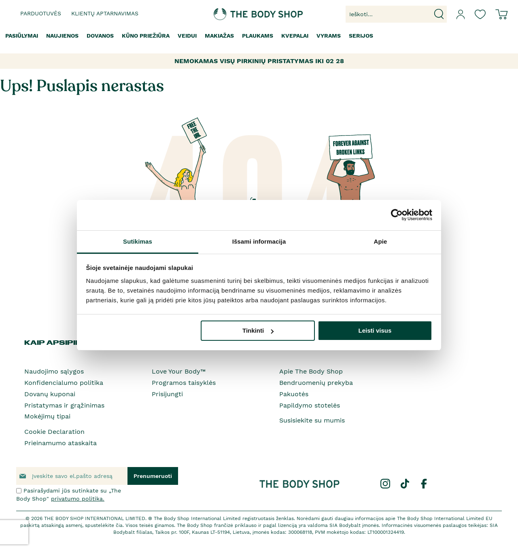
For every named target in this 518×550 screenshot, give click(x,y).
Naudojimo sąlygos (54, 371)
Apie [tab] (380, 241)
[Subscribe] (152, 476)
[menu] (259, 35)
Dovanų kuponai (49, 394)
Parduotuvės (40, 13)
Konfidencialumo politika (63, 382)
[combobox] (396, 14)
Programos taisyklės (184, 382)
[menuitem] (21, 35)
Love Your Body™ (179, 371)
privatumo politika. (77, 498)
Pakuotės (293, 394)
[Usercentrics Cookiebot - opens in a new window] (396, 215)
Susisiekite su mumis (312, 420)
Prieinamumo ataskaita (60, 443)
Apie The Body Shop (311, 371)
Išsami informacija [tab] (259, 241)
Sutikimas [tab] (137, 241)
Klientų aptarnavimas (104, 13)
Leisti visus (375, 330)
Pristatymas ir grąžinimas (64, 405)
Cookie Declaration (54, 431)
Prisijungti (167, 394)
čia (119, 525)
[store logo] (234, 14)
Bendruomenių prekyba (316, 382)
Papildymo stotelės (309, 405)
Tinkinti (258, 330)
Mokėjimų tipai (47, 416)
